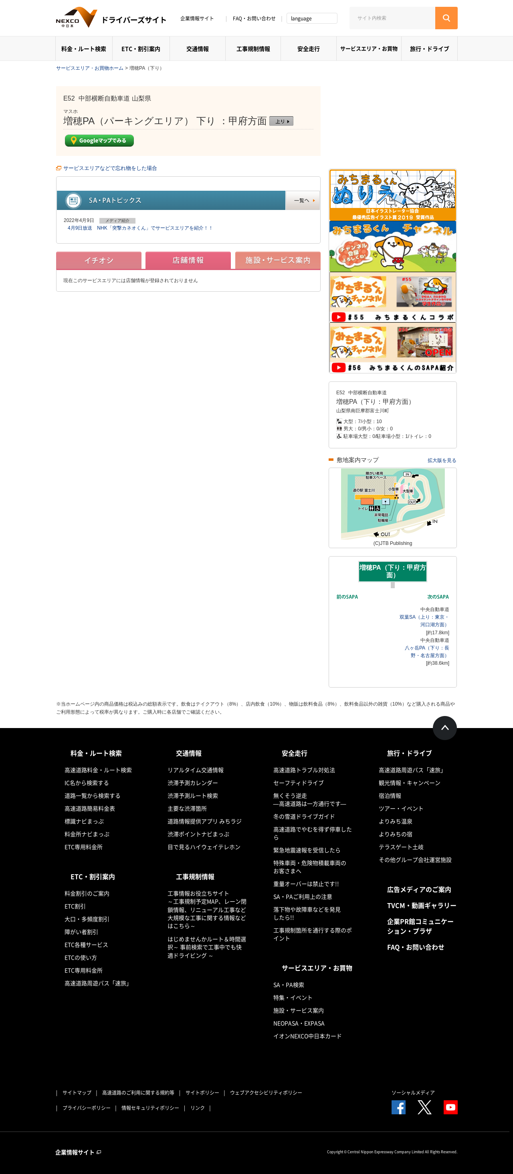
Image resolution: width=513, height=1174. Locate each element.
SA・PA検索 (288, 984)
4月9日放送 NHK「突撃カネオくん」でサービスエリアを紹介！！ (140, 228)
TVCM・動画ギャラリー (421, 905)
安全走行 (308, 48)
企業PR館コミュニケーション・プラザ (420, 926)
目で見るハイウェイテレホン (204, 847)
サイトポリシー (202, 1092)
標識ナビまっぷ (84, 821)
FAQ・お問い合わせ (254, 18)
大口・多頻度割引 (87, 919)
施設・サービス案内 (298, 1010)
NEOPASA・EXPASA (299, 1023)
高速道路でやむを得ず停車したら (312, 833)
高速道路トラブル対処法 (304, 770)
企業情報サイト (200, 18)
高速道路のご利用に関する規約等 (138, 1092)
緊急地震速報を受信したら (307, 850)
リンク (197, 1107)
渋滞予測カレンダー (193, 783)
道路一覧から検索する (93, 795)
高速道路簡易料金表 (90, 808)
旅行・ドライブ (429, 48)
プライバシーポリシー (87, 1107)
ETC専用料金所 (84, 847)
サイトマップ (77, 1092)
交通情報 (197, 48)
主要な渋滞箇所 (187, 808)
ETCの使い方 (81, 957)
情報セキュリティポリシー (150, 1107)
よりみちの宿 (395, 834)
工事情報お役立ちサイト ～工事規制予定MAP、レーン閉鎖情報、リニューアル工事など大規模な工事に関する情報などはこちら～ (207, 909)
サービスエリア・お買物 (369, 48)
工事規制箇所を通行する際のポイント (312, 934)
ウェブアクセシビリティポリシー (266, 1092)
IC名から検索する (87, 783)
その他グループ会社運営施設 (415, 859)
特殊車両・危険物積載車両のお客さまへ (309, 867)
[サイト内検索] (392, 18)
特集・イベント (293, 997)
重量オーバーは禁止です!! (306, 883)
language (301, 18)
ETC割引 (75, 906)
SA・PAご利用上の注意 (302, 896)
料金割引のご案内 (87, 893)
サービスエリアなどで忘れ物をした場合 (110, 168)
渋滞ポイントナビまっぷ (198, 834)
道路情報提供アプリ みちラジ (205, 821)
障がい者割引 (81, 932)
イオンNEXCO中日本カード (307, 1036)
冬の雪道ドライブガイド (304, 816)
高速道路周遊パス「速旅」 (98, 983)
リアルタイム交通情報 (196, 770)
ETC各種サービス (86, 944)
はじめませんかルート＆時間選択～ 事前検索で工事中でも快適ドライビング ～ (207, 947)
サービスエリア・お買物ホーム (89, 68)
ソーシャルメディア (413, 1092)
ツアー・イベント (401, 808)
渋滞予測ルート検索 (193, 795)
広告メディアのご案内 (419, 889)
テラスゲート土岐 (401, 847)
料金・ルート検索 (83, 48)
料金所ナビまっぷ (87, 834)
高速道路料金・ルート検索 (98, 770)
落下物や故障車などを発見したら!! (307, 913)
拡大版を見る (442, 460)
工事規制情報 (253, 48)
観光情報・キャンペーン (409, 783)
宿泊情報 (390, 795)
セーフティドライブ (298, 783)
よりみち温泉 (395, 821)
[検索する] (446, 18)
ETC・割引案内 (140, 48)
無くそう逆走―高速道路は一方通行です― (309, 799)
